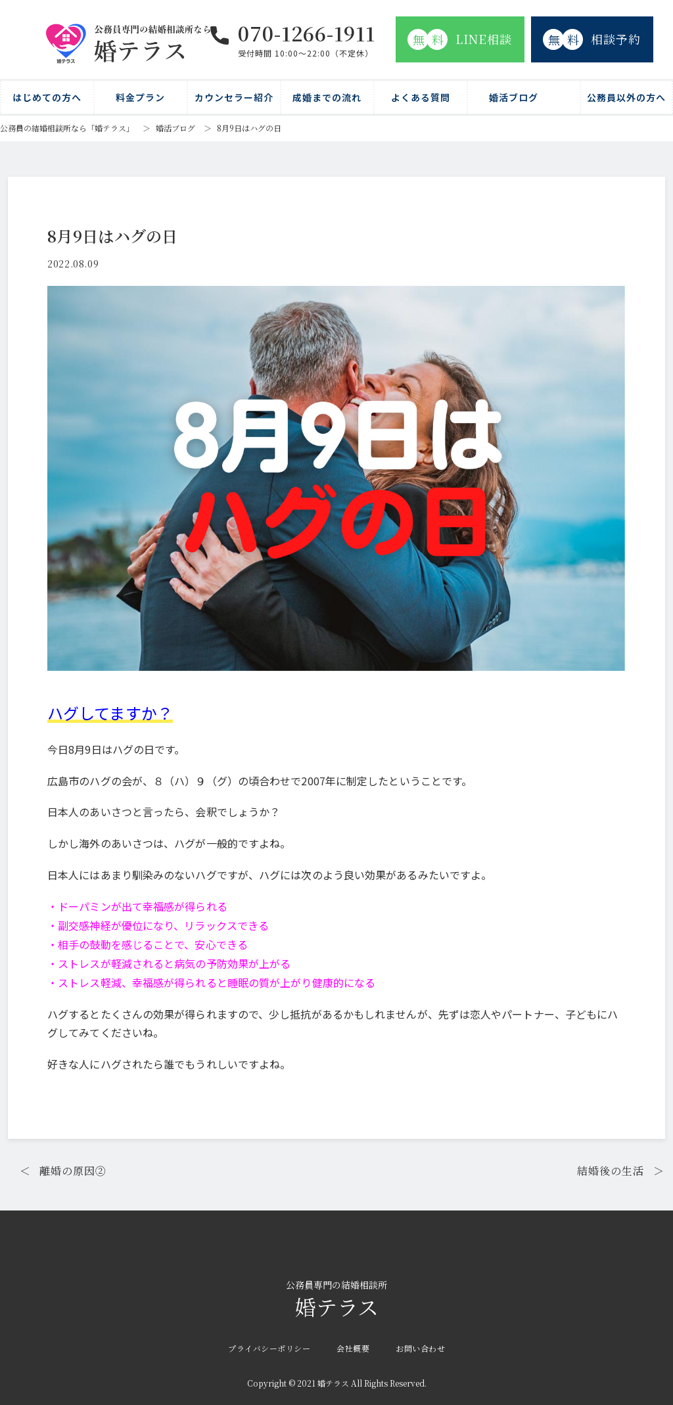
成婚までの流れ (326, 97)
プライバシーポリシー (269, 1348)
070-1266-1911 (306, 32)
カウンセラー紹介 (234, 97)
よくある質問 (420, 97)
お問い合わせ (420, 1348)
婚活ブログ (513, 97)
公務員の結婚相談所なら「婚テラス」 (67, 127)
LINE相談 (459, 39)
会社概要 (352, 1348)
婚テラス (336, 1300)
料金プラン (140, 97)
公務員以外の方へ (626, 97)
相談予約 (592, 39)
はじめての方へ (46, 97)
